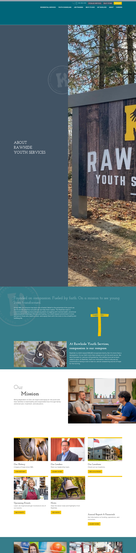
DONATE (118, 3)
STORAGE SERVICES (94, 3)
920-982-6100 (82, 3)
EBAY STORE (108, 3)
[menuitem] (48, 7)
